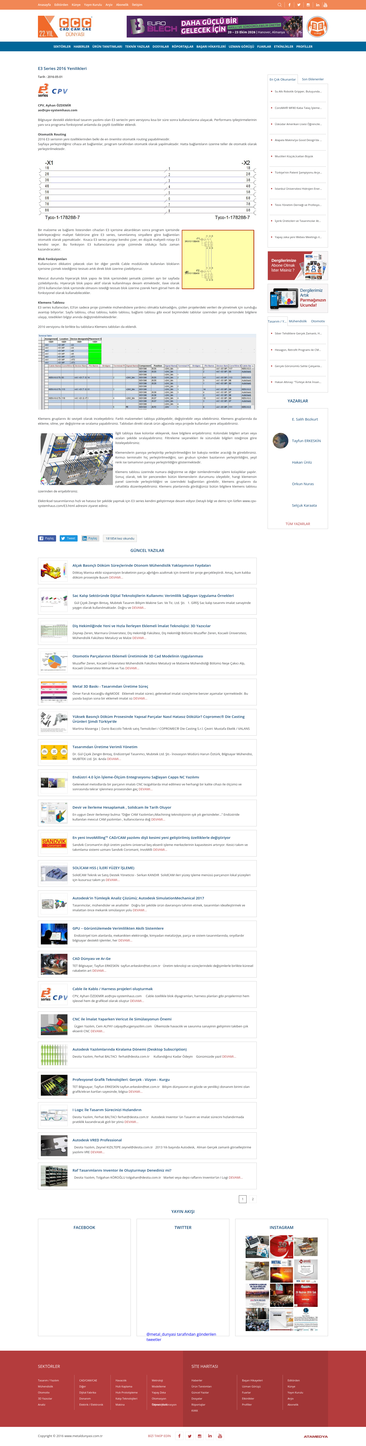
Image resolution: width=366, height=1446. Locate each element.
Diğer (82, 1386)
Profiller (247, 1404)
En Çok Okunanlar (283, 79)
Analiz (41, 1404)
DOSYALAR (161, 46)
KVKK (194, 1410)
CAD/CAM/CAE (88, 1380)
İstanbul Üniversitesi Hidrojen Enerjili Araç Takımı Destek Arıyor (300, 188)
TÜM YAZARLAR (297, 523)
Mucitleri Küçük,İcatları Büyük (294, 156)
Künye (76, 5)
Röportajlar (198, 1404)
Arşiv (109, 5)
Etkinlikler (248, 1398)
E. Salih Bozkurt (295, 419)
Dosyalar (196, 1398)
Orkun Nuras (293, 484)
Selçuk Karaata (295, 505)
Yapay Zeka (159, 1392)
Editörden (61, 5)
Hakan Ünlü (292, 462)
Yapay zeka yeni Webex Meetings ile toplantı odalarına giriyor (300, 237)
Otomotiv (318, 321)
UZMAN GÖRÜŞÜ (241, 46)
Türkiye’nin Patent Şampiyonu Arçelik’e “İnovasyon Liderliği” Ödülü (300, 172)
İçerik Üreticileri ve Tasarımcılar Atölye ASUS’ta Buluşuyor (300, 221)
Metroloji (157, 1380)
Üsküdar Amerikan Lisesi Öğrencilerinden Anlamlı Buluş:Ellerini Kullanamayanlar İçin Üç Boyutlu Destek (300, 124)
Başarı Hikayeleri (252, 1380)
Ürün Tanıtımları (201, 1386)
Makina (120, 1404)
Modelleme (159, 1386)
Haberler (196, 1380)
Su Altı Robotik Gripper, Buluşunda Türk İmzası (300, 91)
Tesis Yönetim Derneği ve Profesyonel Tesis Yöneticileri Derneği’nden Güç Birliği (300, 205)
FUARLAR (264, 46)
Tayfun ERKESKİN (297, 441)
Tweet (71, 538)
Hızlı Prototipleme (127, 1392)
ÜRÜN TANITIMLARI (107, 46)
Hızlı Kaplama (124, 1386)
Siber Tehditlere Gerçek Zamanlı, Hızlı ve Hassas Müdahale (300, 333)
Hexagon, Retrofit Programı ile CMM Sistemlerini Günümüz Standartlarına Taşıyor (300, 350)
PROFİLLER (304, 46)
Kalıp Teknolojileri (127, 1398)
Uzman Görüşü (251, 1386)
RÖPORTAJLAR (183, 46)
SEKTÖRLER (62, 46)
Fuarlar (246, 1392)
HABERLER (81, 46)
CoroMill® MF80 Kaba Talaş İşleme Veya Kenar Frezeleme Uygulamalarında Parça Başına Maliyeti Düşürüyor (300, 108)
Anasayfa (44, 5)
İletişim (137, 5)
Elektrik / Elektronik (91, 1404)
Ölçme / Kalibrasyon (164, 1404)
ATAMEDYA (316, 1437)
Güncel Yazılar (200, 1392)
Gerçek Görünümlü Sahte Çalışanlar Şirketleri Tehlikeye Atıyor (300, 366)
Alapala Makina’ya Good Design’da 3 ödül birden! (300, 140)
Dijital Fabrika (87, 1392)
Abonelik (122, 5)
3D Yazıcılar (45, 1398)
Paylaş (49, 538)
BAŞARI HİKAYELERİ (211, 46)
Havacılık (121, 1380)
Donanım (85, 1398)
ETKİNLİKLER (283, 46)
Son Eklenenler (313, 79)
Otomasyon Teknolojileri (159, 1399)
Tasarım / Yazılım (278, 321)
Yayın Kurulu (93, 5)
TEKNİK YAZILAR (137, 46)
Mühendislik (298, 321)
